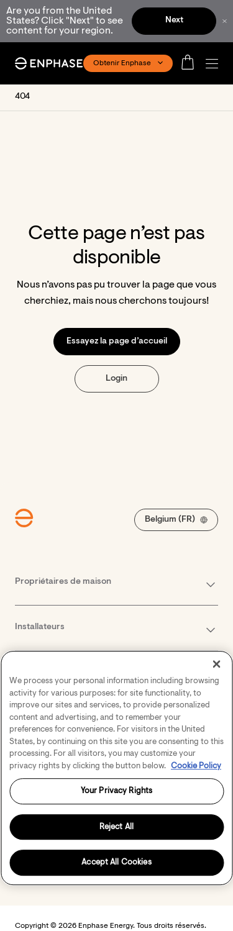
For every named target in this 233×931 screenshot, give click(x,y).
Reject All (116, 827)
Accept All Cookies (116, 863)
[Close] (216, 664)
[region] (116, 768)
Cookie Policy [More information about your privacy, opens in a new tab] (196, 766)
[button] (215, 63)
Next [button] (174, 20)
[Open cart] (191, 63)
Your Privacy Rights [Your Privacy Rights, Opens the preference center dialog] (116, 791)
